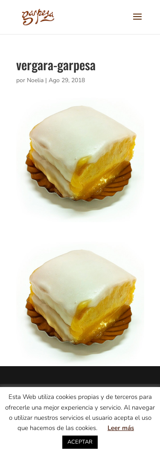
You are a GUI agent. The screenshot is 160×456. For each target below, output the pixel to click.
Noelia (35, 80)
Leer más (121, 428)
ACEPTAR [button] (80, 442)
